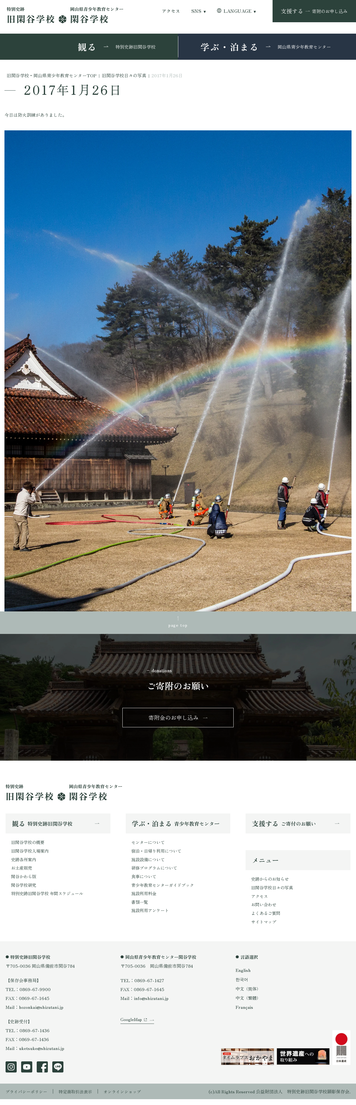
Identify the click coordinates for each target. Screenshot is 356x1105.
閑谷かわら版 (24, 880)
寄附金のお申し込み (174, 719)
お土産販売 (22, 871)
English (243, 975)
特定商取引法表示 (79, 1097)
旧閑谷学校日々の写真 (273, 891)
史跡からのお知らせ (271, 882)
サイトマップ (264, 927)
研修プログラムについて (155, 871)
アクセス (171, 11)
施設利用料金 (144, 898)
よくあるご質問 (266, 918)
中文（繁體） (249, 1003)
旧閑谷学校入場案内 (31, 854)
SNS (196, 11)
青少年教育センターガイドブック (164, 889)
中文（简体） (249, 994)
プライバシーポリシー (28, 1097)
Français (244, 1012)
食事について (144, 880)
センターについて (149, 845)
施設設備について (149, 863)
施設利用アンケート (151, 916)
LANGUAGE (237, 11)
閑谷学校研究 (24, 889)
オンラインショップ (128, 1097)
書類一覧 (140, 907)
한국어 (242, 985)
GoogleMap (131, 1029)
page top (178, 625)
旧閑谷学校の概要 (29, 845)
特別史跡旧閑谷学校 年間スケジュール (49, 898)
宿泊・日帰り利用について (158, 854)
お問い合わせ (264, 909)
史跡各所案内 (24, 863)
